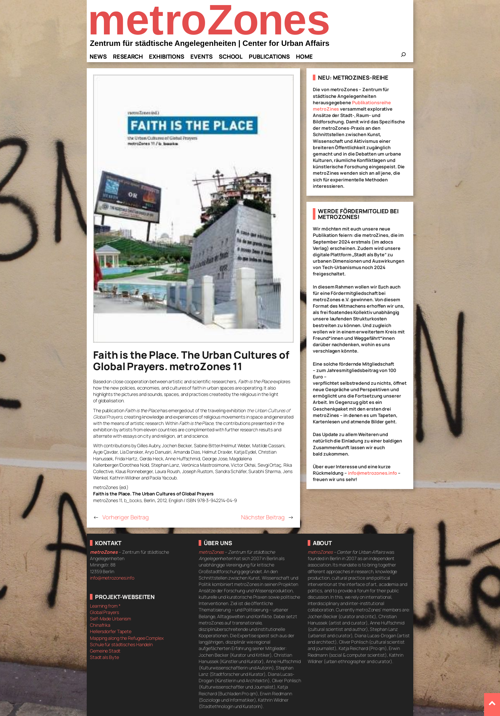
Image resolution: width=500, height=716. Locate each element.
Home (304, 56)
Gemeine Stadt (105, 651)
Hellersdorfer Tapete (110, 631)
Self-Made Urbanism (110, 619)
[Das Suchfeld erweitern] (403, 56)
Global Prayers (104, 612)
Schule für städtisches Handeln (121, 644)
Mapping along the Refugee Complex (127, 638)
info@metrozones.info (372, 473)
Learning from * (105, 606)
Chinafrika (100, 625)
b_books (133, 500)
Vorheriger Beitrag (125, 517)
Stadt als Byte (104, 657)
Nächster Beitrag (262, 517)
